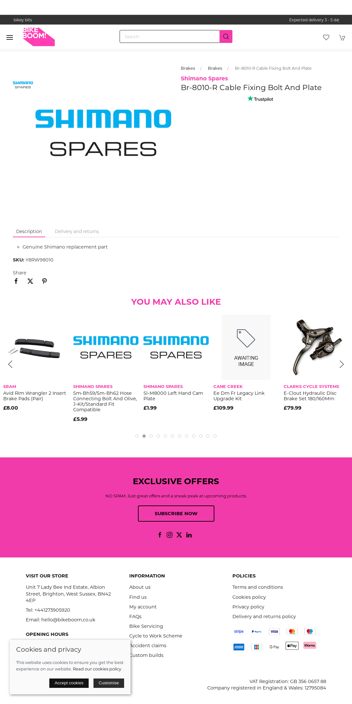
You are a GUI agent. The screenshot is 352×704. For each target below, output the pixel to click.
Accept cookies (68, 682)
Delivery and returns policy (264, 616)
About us (140, 587)
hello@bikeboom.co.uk (68, 620)
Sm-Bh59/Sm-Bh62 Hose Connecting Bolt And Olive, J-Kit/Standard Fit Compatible (105, 401)
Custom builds (146, 655)
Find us (138, 597)
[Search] (176, 36)
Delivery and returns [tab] (77, 231)
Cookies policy (249, 597)
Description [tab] (29, 231)
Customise (109, 682)
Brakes (188, 68)
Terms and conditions (257, 587)
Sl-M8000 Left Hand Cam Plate (173, 396)
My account (143, 607)
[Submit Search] (226, 36)
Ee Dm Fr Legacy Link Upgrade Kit (239, 396)
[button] (9, 37)
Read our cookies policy (97, 668)
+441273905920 (52, 610)
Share (19, 273)
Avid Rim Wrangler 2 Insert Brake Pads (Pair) (34, 396)
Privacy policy (248, 607)
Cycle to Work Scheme (155, 636)
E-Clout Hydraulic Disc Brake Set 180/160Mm (310, 396)
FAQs (135, 616)
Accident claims (147, 645)
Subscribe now (176, 513)
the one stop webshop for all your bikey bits (176, 19)
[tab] (137, 436)
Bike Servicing (146, 626)
